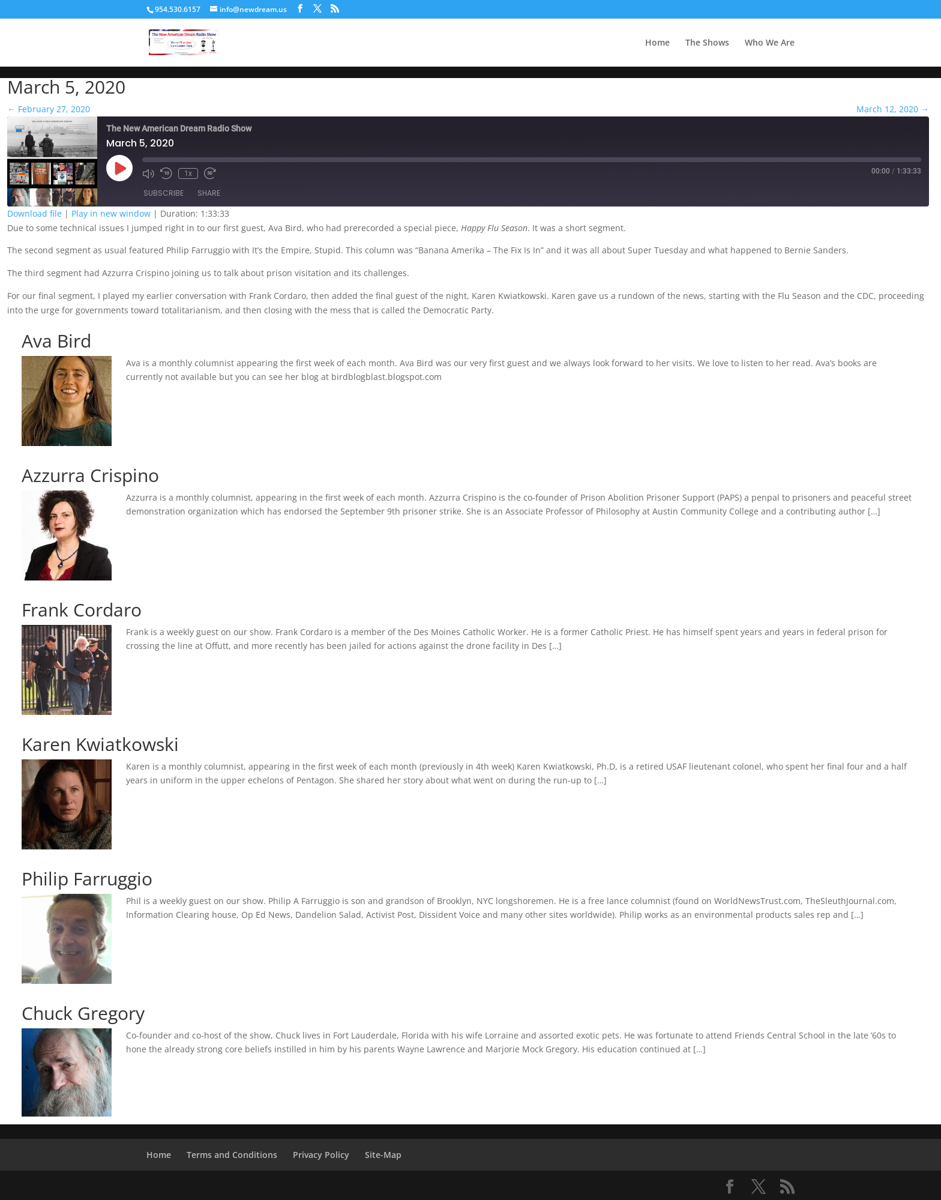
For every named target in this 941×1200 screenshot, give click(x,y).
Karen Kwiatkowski (100, 744)
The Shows (707, 43)
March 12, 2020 (892, 109)
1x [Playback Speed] (188, 173)
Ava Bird (56, 340)
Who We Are (770, 43)
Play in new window (111, 213)
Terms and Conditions (232, 1154)
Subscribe (163, 193)
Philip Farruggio (87, 878)
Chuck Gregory (83, 1013)
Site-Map (383, 1154)
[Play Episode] (119, 168)
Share (208, 193)
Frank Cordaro (82, 609)
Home (657, 43)
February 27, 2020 (48, 109)
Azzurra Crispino (90, 475)
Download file (34, 213)
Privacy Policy (321, 1154)
